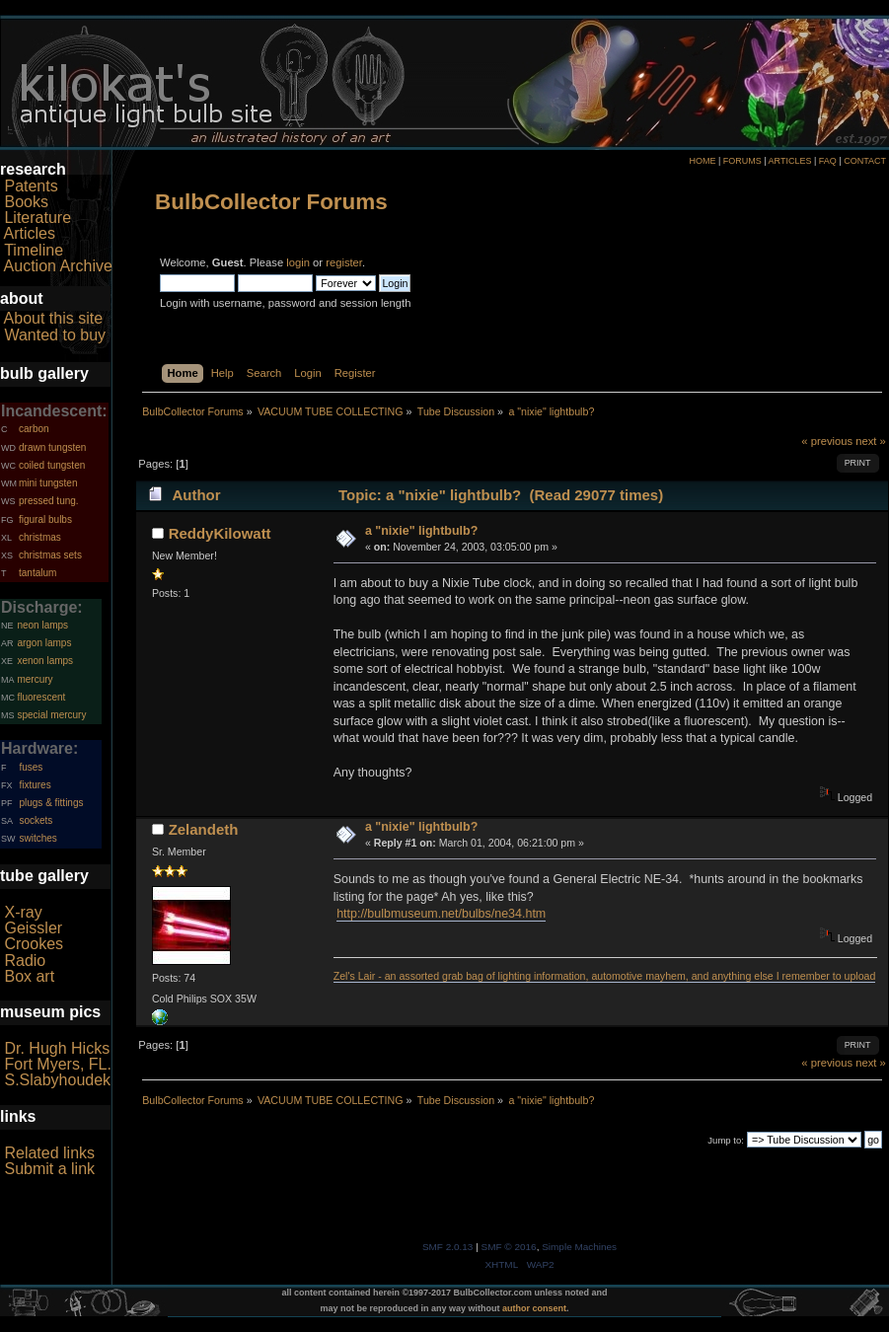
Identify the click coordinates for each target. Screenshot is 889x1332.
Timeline (33, 250)
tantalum (37, 572)
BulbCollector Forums (271, 201)
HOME (702, 161)
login (298, 262)
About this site (54, 318)
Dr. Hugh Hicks (57, 1048)
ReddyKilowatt (220, 533)
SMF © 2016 (509, 1246)
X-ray (22, 912)
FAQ (828, 161)
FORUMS (742, 161)
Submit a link (49, 1168)
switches (37, 838)
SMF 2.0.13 (448, 1246)
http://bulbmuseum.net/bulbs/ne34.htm (441, 914)
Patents (30, 186)
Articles (29, 233)
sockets (35, 820)
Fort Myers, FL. (57, 1064)
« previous (826, 441)
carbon (34, 428)
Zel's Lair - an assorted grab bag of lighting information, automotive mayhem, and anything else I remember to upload (604, 976)
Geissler (33, 928)
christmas (40, 537)
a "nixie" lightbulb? (421, 531)
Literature (37, 217)
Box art (29, 976)
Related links (49, 1153)
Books (25, 201)
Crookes (33, 943)
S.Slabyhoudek (57, 1080)
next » (870, 441)
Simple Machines (579, 1246)
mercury (34, 679)
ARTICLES (790, 161)
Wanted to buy (55, 335)
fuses (30, 767)
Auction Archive (58, 266)
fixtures (34, 784)
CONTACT (865, 161)
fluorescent (41, 697)
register (344, 262)
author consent (534, 1308)
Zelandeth (204, 829)
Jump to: (725, 1140)
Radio (24, 960)
